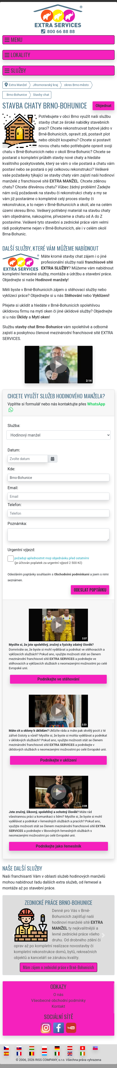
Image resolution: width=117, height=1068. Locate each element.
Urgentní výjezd (21, 549)
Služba (13, 425)
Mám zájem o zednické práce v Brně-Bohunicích (58, 967)
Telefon (14, 504)
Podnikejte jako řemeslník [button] (58, 846)
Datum (13, 450)
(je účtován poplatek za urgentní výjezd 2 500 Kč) (48, 563)
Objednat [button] (103, 105)
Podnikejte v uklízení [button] (58, 760)
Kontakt (58, 1006)
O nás (58, 994)
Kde (11, 469)
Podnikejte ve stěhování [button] (58, 679)
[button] (58, 39)
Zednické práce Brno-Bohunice (58, 902)
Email (12, 487)
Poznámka (17, 523)
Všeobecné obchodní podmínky (58, 1000)
